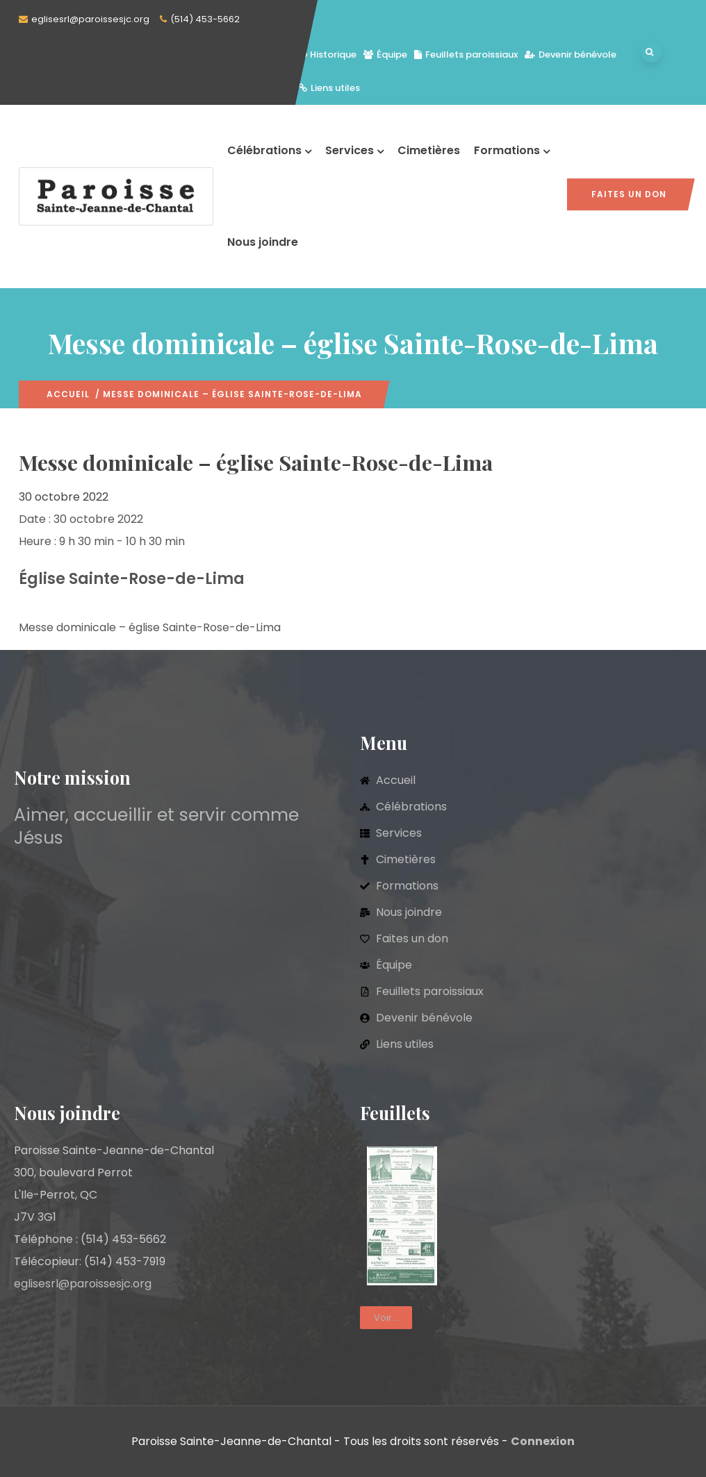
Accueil (68, 394)
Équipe (385, 54)
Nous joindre (262, 242)
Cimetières (428, 150)
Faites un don (628, 194)
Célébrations (269, 150)
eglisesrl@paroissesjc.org (90, 19)
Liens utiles (329, 87)
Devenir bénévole (570, 54)
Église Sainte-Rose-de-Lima (132, 579)
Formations (512, 150)
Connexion (543, 1441)
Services (354, 150)
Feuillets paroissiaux (466, 54)
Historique (327, 54)
